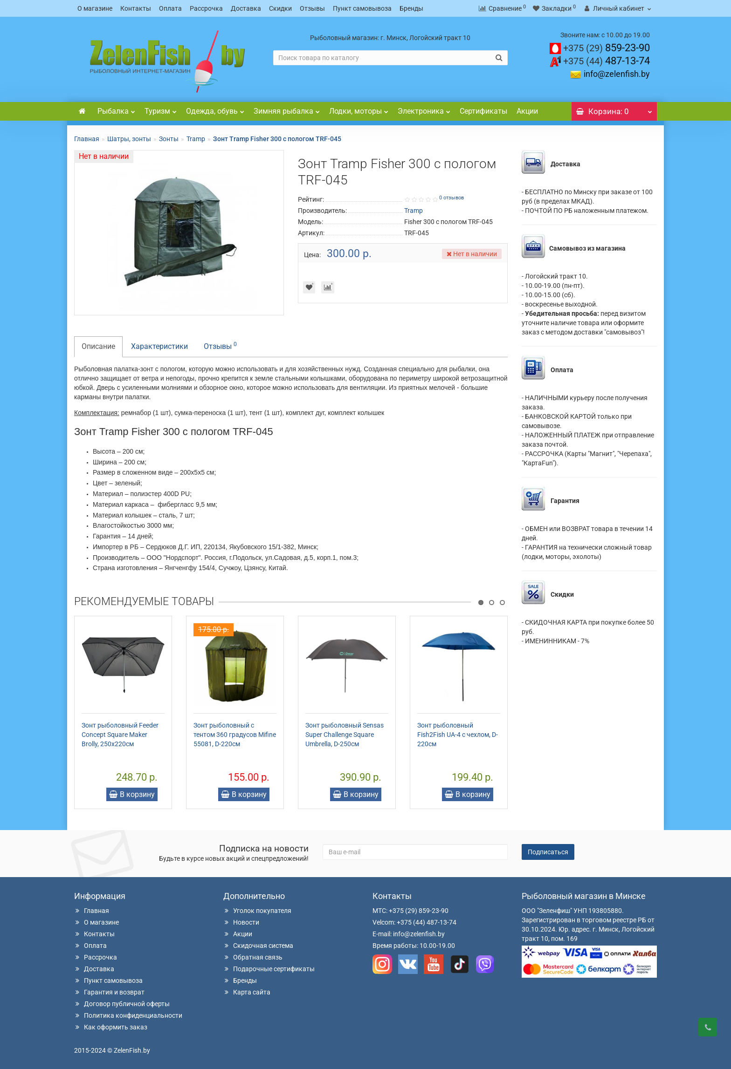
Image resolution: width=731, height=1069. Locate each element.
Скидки (280, 8)
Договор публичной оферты (122, 1004)
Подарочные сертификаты (269, 969)
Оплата (170, 8)
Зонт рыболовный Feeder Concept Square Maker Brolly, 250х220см (120, 735)
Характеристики (159, 346)
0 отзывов (451, 198)
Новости (241, 922)
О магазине (94, 8)
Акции (527, 111)
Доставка (246, 8)
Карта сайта (246, 992)
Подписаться (548, 852)
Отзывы (312, 8)
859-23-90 (606, 48)
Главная (86, 139)
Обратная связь (253, 957)
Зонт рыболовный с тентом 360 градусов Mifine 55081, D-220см (234, 735)
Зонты (169, 139)
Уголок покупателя (257, 910)
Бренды (411, 8)
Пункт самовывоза (362, 8)
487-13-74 (606, 61)
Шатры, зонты (129, 139)
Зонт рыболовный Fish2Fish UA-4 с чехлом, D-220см (457, 735)
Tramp (195, 139)
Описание (98, 346)
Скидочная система (258, 945)
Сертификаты (483, 111)
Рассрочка (206, 8)
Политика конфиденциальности (128, 1015)
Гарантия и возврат (109, 992)
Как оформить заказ (110, 1027)
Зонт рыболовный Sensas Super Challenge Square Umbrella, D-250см (344, 735)
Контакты (135, 8)
